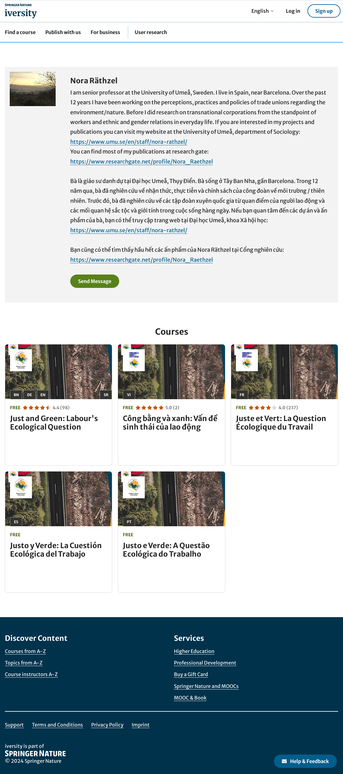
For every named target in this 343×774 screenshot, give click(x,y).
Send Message (94, 281)
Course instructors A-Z (31, 674)
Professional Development (205, 663)
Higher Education (194, 651)
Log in (293, 11)
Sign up (324, 11)
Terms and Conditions (57, 725)
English (262, 11)
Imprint (141, 725)
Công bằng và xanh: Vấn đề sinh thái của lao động (170, 423)
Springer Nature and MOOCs (206, 686)
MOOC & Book (190, 698)
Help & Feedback (305, 761)
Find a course (20, 32)
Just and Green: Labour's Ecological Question (54, 423)
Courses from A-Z (25, 651)
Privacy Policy (107, 725)
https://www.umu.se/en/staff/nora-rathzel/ (128, 141)
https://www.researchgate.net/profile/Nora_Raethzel (141, 161)
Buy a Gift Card (191, 674)
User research (151, 32)
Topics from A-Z (24, 663)
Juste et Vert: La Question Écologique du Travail (281, 423)
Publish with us (63, 32)
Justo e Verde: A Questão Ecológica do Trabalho (166, 550)
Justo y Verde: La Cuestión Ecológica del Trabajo (56, 550)
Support (14, 725)
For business (105, 32)
